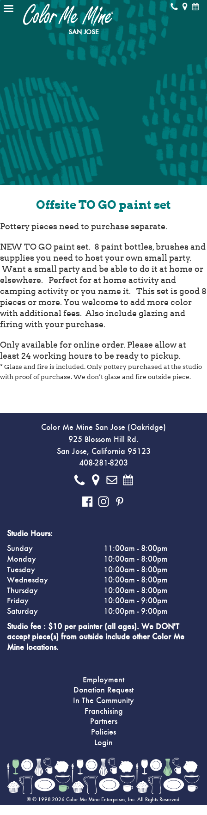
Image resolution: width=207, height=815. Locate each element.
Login (103, 743)
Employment (103, 680)
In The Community (103, 701)
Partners (103, 721)
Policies (103, 732)
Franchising (104, 711)
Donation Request (103, 690)
